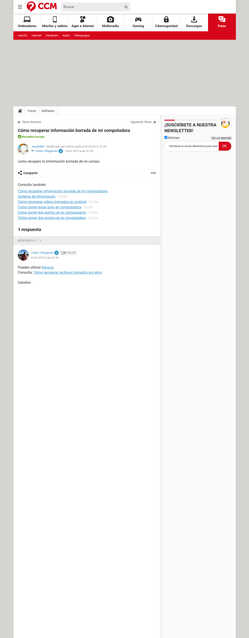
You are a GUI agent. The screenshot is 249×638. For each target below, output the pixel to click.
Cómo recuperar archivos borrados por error (67, 272)
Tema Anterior (31, 122)
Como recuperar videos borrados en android (52, 202)
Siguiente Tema (141, 122)
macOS (22, 35)
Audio (66, 35)
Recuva (47, 267)
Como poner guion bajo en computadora (49, 207)
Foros (222, 22)
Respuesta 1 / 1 (29, 240)
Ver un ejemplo (221, 138)
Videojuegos (82, 35)
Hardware (52, 35)
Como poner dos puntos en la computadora (52, 212)
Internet (36, 35)
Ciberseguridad (166, 22)
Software (48, 111)
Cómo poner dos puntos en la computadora (52, 218)
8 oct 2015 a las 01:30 (79, 151)
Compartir (30, 173)
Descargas (194, 22)
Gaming (138, 22)
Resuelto (27, 136)
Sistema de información (36, 196)
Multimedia (110, 22)
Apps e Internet (82, 22)
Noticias (171, 138)
